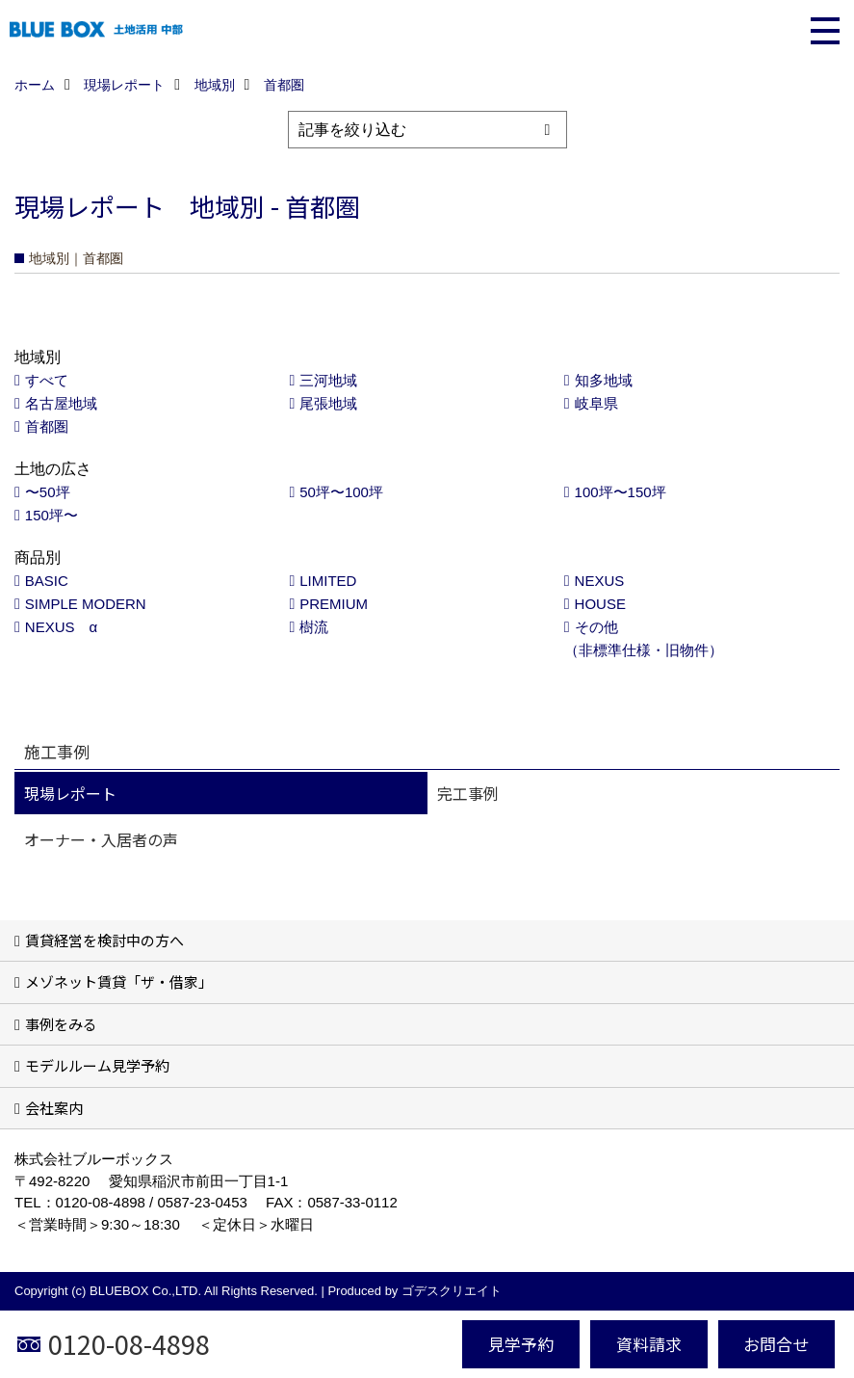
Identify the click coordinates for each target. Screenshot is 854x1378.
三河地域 (328, 380)
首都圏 (46, 426)
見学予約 (521, 1344)
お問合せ (776, 1344)
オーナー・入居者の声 (101, 839)
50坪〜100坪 (341, 492)
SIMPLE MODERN (85, 604)
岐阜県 (596, 403)
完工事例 (468, 793)
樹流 (313, 627)
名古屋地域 (61, 403)
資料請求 (649, 1344)
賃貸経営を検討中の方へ (104, 940)
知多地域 (604, 380)
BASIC (46, 580)
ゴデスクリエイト (451, 1291)
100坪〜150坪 (620, 492)
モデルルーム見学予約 (97, 1065)
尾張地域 (328, 403)
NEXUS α (61, 627)
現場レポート (70, 793)
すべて (46, 380)
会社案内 (54, 1108)
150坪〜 (51, 515)
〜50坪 (47, 492)
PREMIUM (333, 604)
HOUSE (600, 604)
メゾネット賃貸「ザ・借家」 (119, 981)
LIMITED (327, 580)
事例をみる (61, 1024)
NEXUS (600, 580)
